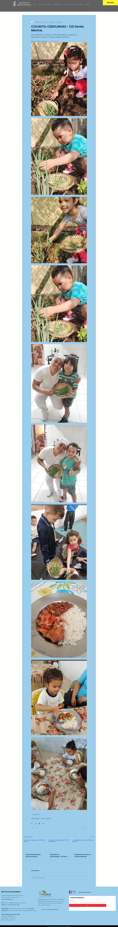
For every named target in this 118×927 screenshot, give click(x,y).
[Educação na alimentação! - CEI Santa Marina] (59, 845)
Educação (48, 818)
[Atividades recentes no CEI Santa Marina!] (83, 845)
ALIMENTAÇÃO (36, 814)
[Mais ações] (86, 22)
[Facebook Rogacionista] (70, 892)
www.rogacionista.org (7, 899)
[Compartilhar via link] (43, 823)
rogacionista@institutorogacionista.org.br (15, 903)
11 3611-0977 (10, 904)
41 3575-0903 (30, 908)
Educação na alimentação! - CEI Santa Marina (59, 856)
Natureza (43, 818)
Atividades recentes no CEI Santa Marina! (82, 855)
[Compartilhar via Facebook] (32, 823)
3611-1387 (16, 904)
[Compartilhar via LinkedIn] (39, 823)
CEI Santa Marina (35, 818)
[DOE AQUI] (110, 2)
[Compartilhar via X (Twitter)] (35, 823)
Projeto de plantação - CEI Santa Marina (34, 855)
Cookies (44, 909)
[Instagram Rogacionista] (74, 892)
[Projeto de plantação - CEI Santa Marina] (34, 845)
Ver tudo (92, 836)
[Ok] (87, 905)
